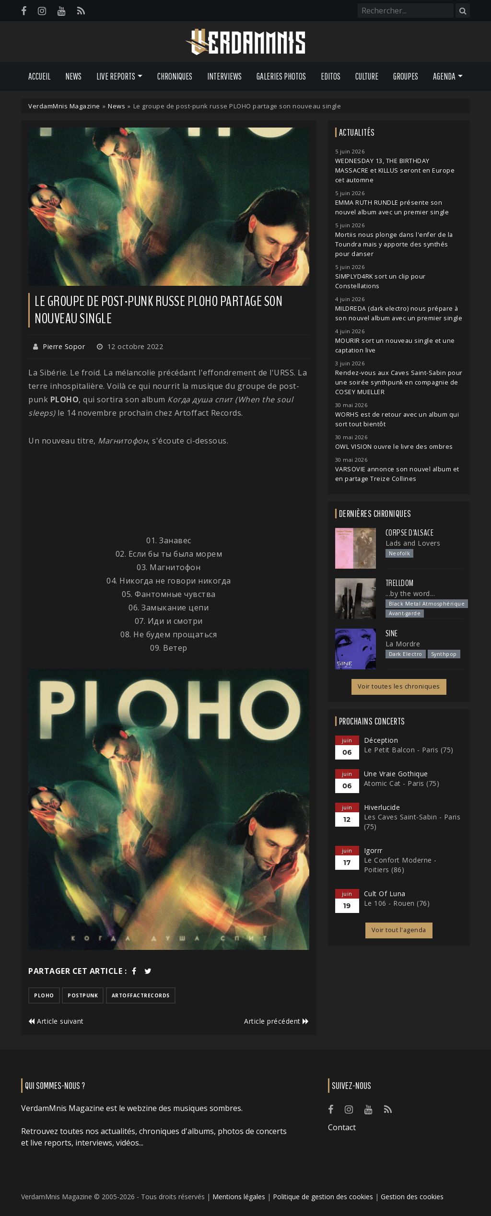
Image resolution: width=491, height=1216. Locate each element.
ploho (44, 995)
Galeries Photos (281, 76)
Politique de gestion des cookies (323, 1196)
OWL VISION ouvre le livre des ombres (394, 447)
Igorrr (373, 850)
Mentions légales (238, 1196)
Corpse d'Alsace (410, 532)
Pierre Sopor (64, 346)
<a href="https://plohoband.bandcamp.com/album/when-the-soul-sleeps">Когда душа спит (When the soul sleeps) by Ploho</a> (168, 490)
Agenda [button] (444, 76)
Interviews (224, 76)
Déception (381, 740)
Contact (342, 1127)
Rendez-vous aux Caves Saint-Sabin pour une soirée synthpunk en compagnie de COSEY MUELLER (399, 382)
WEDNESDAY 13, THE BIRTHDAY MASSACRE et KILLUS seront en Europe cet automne (395, 170)
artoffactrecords (141, 995)
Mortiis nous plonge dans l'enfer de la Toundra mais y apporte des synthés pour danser (394, 244)
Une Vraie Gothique (396, 773)
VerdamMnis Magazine (64, 106)
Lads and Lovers (413, 543)
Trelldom (400, 583)
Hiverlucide (382, 807)
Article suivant (56, 1021)
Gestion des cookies (412, 1196)
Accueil (39, 76)
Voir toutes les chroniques (399, 686)
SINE (392, 633)
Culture (366, 76)
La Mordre (403, 643)
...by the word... (410, 593)
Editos (330, 76)
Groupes (405, 76)
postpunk (83, 995)
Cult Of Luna (385, 893)
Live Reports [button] (115, 76)
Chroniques (174, 76)
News (73, 76)
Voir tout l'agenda (399, 930)
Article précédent (276, 1021)
